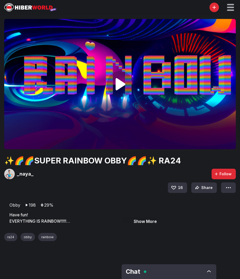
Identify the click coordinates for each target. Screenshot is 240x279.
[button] (230, 7)
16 (177, 188)
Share (203, 188)
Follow (223, 174)
